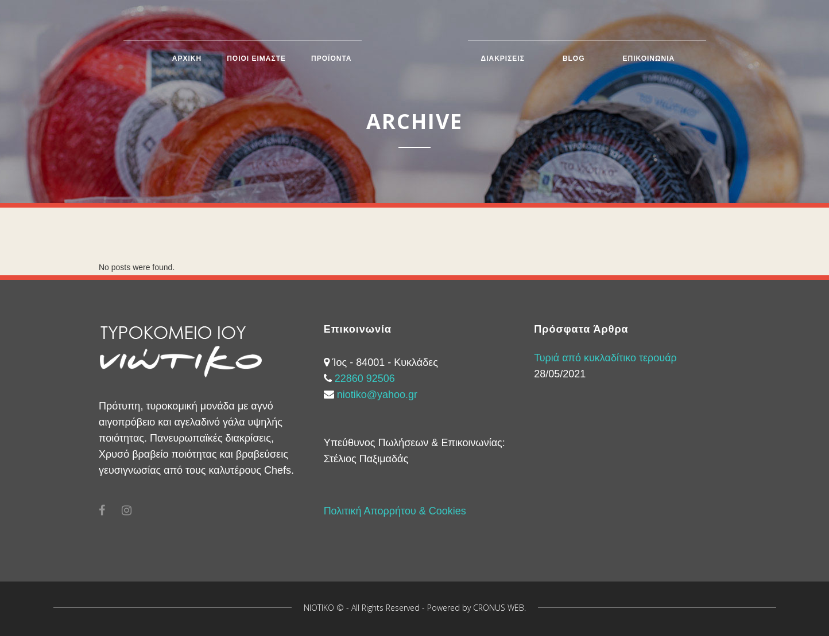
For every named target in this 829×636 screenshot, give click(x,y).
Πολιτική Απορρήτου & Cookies (395, 511)
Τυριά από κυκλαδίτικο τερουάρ (605, 358)
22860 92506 (365, 378)
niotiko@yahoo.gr (377, 394)
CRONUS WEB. (499, 607)
